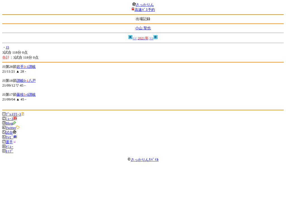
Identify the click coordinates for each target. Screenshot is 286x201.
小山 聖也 (143, 28)
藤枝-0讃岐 (26, 94)
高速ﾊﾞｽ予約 (145, 10)
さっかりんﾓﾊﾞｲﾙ (143, 159)
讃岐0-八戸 (26, 80)
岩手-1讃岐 (26, 66)
